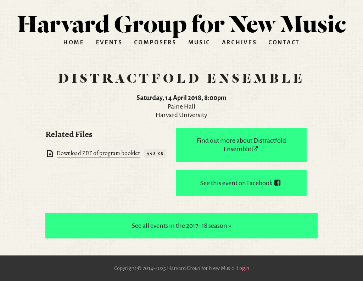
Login (243, 268)
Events (109, 42)
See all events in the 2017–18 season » (181, 225)
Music (199, 42)
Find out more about (241, 145)
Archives (239, 42)
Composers (155, 42)
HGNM (181, 21)
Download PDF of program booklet (98, 153)
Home (73, 42)
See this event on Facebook (241, 183)
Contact (284, 42)
